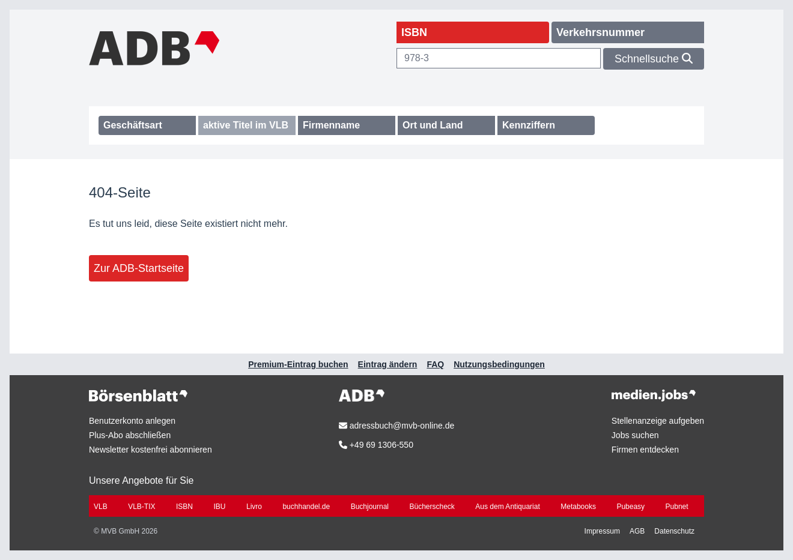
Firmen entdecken (645, 449)
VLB (101, 506)
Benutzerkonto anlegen (132, 421)
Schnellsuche (654, 59)
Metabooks (578, 506)
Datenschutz (674, 531)
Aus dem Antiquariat (507, 506)
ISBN (184, 506)
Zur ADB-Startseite (139, 268)
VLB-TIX (141, 506)
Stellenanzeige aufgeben (658, 421)
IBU (219, 506)
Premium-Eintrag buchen (298, 364)
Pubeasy (630, 506)
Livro (254, 506)
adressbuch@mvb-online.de (396, 425)
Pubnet (677, 506)
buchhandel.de (306, 506)
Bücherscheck (432, 506)
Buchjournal (370, 506)
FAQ (435, 364)
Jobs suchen (635, 435)
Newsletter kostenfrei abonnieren (150, 449)
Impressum (602, 531)
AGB (637, 531)
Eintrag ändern (388, 364)
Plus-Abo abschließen (130, 435)
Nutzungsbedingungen (499, 364)
